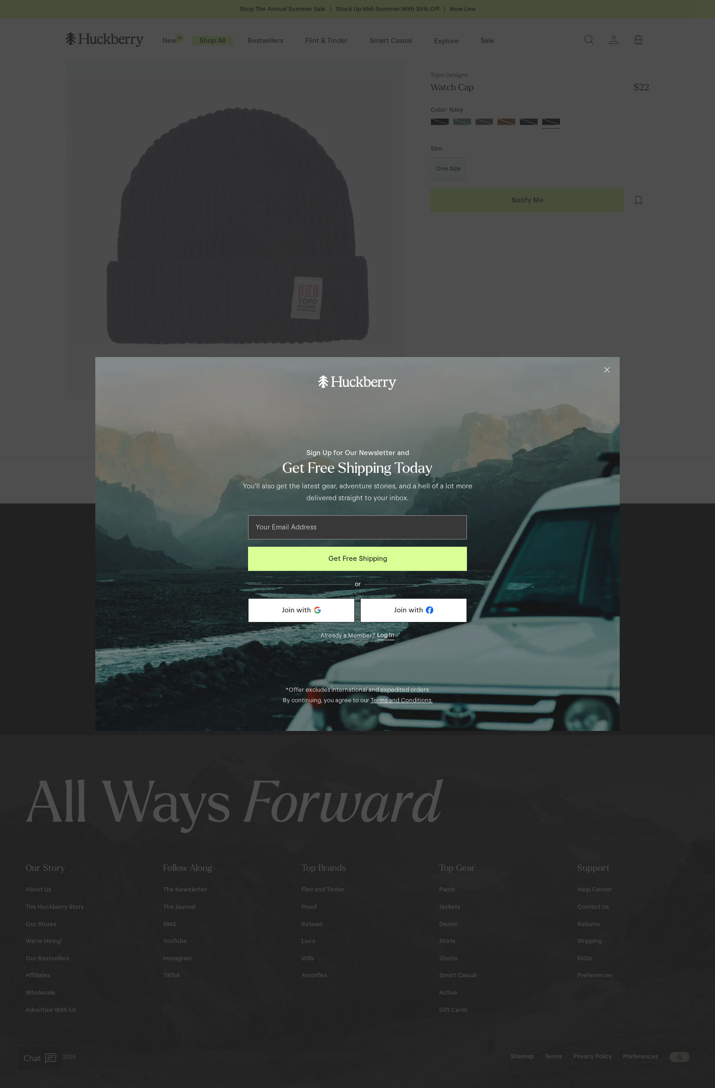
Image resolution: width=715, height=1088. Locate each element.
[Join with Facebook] (413, 610)
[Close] (607, 370)
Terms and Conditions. (402, 700)
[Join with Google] (301, 610)
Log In (385, 635)
